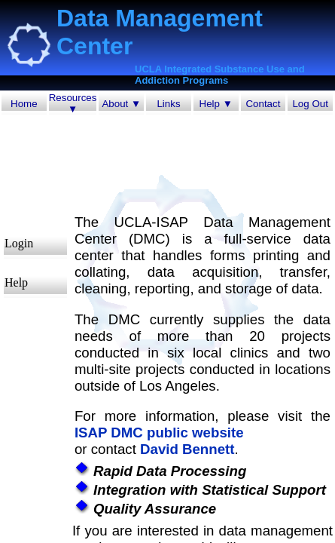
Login (19, 243)
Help (16, 282)
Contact (262, 103)
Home (24, 103)
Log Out (309, 103)
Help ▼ (216, 103)
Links (168, 103)
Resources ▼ (73, 103)
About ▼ (121, 103)
